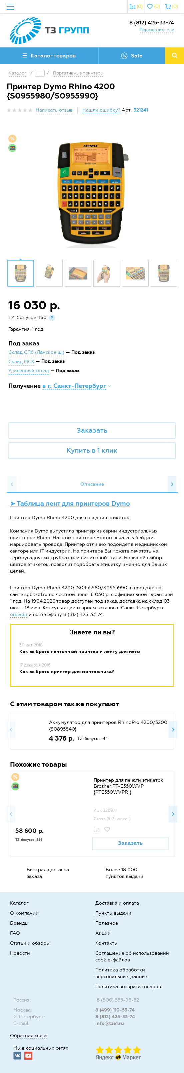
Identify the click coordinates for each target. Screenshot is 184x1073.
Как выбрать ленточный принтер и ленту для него (79, 651)
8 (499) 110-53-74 (115, 1010)
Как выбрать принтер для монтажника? (66, 671)
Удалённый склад (28, 370)
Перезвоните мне (157, 29)
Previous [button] (12, 484)
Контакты (106, 943)
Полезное (106, 923)
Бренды (19, 923)
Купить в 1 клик (92, 450)
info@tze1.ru (109, 1023)
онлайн (18, 614)
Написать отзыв (54, 110)
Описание (92, 484)
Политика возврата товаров (128, 986)
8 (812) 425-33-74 (151, 22)
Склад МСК (21, 361)
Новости (20, 953)
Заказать (92, 430)
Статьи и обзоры (30, 943)
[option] (92, 193)
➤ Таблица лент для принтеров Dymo (70, 503)
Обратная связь (28, 1036)
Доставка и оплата (117, 903)
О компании (24, 913)
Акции (103, 933)
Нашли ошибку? (101, 110)
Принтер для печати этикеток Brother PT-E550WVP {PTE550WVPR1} (128, 786)
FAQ (15, 933)
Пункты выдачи (113, 913)
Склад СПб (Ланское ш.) (36, 352)
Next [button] (172, 484)
